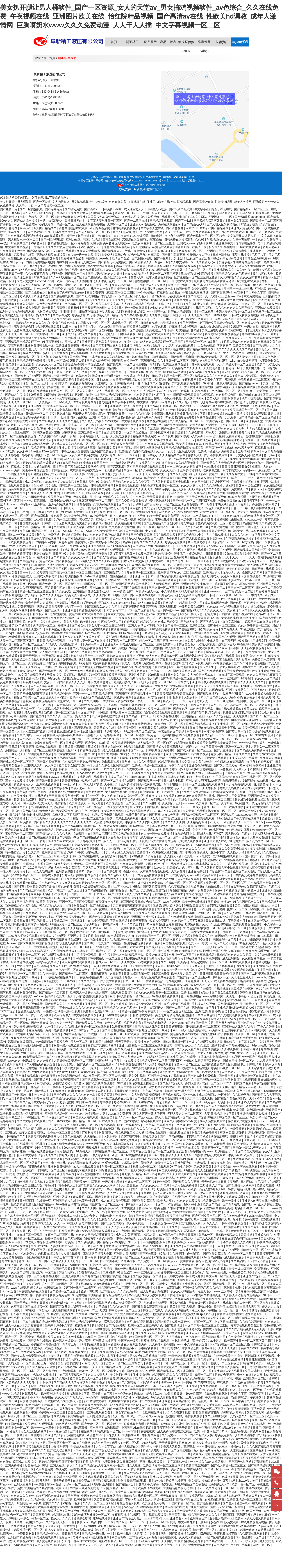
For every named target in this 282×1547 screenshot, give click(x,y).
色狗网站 (205, 406)
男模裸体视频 (200, 659)
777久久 (101, 1000)
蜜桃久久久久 (52, 1503)
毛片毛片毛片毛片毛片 (265, 1457)
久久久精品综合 (122, 284)
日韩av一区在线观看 (249, 485)
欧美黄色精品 (224, 1435)
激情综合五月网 (86, 931)
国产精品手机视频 (161, 220)
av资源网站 (24, 966)
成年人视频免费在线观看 (213, 969)
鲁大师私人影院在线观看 (119, 701)
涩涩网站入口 (164, 546)
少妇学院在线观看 (160, 1064)
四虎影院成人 (113, 731)
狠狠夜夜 (26, 228)
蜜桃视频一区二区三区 (267, 311)
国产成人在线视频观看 (62, 1317)
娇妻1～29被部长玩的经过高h (200, 284)
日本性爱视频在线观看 (119, 788)
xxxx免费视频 (139, 757)
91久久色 (54, 678)
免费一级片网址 (36, 678)
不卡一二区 (266, 1121)
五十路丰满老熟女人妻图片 (234, 1242)
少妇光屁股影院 (25, 773)
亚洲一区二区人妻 (237, 746)
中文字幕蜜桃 (17, 818)
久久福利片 (7, 791)
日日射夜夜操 (231, 398)
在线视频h (162, 739)
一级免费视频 (17, 1526)
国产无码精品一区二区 (54, 670)
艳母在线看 (220, 950)
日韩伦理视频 (251, 1170)
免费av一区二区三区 (94, 406)
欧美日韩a (144, 852)
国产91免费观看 (10, 636)
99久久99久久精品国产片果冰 (146, 538)
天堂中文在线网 (260, 837)
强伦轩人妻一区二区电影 (51, 455)
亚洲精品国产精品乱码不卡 (195, 337)
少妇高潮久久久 (167, 1529)
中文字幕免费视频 (17, 247)
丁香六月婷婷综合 (269, 1026)
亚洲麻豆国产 (121, 765)
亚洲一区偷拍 (29, 583)
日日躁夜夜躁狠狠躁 (211, 837)
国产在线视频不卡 (126, 1348)
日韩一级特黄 (149, 455)
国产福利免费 (74, 209)
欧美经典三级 (93, 826)
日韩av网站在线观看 (199, 988)
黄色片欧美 (46, 561)
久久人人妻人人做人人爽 (121, 1227)
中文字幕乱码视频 (122, 1003)
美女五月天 (200, 829)
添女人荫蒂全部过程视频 (149, 1113)
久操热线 (31, 757)
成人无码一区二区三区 (14, 508)
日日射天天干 (68, 508)
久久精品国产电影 (260, 882)
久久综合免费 (9, 572)
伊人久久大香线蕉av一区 (162, 655)
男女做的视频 (206, 345)
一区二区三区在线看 (44, 508)
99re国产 (90, 1336)
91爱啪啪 (50, 394)
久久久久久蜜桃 (228, 1348)
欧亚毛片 (14, 1317)
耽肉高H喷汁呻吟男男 (121, 440)
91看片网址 (68, 1526)
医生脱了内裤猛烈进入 (37, 440)
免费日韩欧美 (40, 1246)
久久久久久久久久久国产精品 (234, 307)
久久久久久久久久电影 (87, 1007)
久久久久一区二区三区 (20, 334)
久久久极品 (236, 1174)
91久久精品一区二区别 (37, 913)
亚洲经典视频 (270, 1219)
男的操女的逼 (122, 353)
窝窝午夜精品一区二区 (49, 742)
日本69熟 (7, 375)
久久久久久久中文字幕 (246, 534)
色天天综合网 (203, 909)
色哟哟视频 (14, 1064)
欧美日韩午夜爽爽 (54, 307)
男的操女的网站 (126, 424)
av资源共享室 (169, 322)
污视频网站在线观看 (55, 655)
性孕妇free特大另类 (184, 950)
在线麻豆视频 (120, 629)
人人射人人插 (116, 1193)
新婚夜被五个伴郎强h (160, 330)
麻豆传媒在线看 (24, 254)
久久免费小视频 (159, 315)
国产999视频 (26, 943)
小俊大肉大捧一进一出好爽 (260, 368)
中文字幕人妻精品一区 (230, 1367)
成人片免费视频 (269, 742)
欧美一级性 (7, 281)
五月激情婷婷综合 (256, 602)
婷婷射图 (246, 992)
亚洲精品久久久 (146, 512)
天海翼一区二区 (117, 224)
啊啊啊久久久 (20, 807)
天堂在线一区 (104, 383)
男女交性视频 (258, 663)
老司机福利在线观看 (262, 731)
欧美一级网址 (235, 1507)
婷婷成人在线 (51, 875)
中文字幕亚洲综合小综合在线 (213, 209)
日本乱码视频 (48, 636)
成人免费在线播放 (266, 1272)
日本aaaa (102, 379)
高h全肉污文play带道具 (227, 258)
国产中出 (194, 788)
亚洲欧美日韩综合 (60, 1166)
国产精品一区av (75, 273)
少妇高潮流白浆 (245, 1435)
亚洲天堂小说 (34, 1348)
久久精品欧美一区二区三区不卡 (127, 939)
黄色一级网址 (46, 773)
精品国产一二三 (117, 368)
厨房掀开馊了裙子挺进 (75, 235)
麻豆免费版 (36, 1030)
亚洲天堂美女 (133, 345)
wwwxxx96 (228, 1469)
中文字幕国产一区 (170, 652)
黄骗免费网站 (199, 962)
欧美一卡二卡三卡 (43, 1427)
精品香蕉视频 (217, 493)
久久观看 (17, 931)
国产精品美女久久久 (266, 345)
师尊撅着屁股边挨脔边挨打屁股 (68, 731)
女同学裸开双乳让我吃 (131, 311)
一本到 (219, 1246)
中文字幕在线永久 (151, 1090)
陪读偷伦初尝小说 (31, 1401)
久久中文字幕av (106, 1446)
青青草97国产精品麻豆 (214, 228)
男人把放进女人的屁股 (120, 852)
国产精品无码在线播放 (112, 1242)
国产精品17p (167, 512)
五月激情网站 (175, 924)
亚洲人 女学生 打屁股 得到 (145, 625)
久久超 (230, 996)
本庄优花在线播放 (206, 1193)
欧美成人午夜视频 (65, 440)
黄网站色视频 (97, 466)
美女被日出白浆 (216, 920)
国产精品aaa (123, 969)
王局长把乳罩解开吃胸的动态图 (200, 470)
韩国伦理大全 (17, 474)
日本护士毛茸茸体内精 (65, 1257)
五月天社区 (7, 349)
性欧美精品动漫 (103, 652)
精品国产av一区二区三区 (114, 1287)
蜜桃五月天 (86, 519)
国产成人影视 (44, 1090)
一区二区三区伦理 (163, 243)
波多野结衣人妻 (95, 1113)
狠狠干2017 (131, 621)
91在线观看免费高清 (55, 723)
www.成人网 (231, 1404)
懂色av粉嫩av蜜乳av (117, 247)
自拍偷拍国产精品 (147, 1457)
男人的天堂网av (194, 398)
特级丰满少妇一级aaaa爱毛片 (76, 773)
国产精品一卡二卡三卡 (140, 716)
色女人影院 (179, 489)
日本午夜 (105, 954)
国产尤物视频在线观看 (232, 1015)
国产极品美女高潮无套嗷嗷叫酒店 (154, 1306)
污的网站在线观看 (185, 266)
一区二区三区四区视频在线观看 (135, 652)
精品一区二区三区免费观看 (37, 591)
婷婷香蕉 (27, 455)
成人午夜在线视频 (215, 682)
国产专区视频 (146, 527)
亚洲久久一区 (105, 519)
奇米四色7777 (269, 375)
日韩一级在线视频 (126, 1268)
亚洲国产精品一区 (57, 1113)
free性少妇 (69, 784)
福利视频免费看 (127, 727)
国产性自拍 (79, 625)
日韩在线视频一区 (123, 844)
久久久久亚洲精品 (89, 250)
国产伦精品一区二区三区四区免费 (196, 277)
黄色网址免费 (255, 1109)
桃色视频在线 (199, 1109)
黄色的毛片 (96, 636)
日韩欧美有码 (136, 372)
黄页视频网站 (167, 1068)
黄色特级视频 (123, 697)
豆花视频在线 (56, 1019)
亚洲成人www (186, 243)
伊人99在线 (19, 1159)
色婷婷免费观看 (207, 523)
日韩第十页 (49, 523)
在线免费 (131, 950)
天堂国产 (23, 1386)
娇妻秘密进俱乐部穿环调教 (140, 606)
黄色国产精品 (178, 890)
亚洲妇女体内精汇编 (52, 1416)
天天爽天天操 (28, 300)
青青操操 (247, 1234)
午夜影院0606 (258, 1015)
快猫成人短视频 (213, 1329)
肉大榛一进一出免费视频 (83, 254)
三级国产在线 (76, 1249)
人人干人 (152, 769)
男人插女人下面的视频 (144, 807)
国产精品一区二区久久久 (229, 1283)
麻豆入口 (118, 232)
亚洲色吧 (22, 1457)
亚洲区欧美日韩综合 (61, 281)
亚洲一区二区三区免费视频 (76, 901)
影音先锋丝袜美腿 (160, 266)
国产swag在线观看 (51, 799)
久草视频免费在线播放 (240, 538)
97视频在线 (41, 277)
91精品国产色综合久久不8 (116, 875)
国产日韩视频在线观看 (174, 984)
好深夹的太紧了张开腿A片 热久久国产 (26, 315)
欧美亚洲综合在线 (48, 1495)
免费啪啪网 (178, 1037)
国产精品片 (221, 1544)
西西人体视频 (238, 504)
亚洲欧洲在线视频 (199, 1140)
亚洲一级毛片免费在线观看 (17, 311)
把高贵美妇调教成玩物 (248, 894)
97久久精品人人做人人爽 (55, 905)
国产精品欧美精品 (142, 636)
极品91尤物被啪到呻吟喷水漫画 (30, 814)
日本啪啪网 (80, 958)
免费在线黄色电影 (64, 322)
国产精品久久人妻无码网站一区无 (223, 462)
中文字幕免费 (62, 315)
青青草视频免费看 (85, 402)
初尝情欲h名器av (101, 213)
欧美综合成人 (212, 572)
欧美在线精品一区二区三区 (154, 459)
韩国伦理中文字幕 (225, 939)
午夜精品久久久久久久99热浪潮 (40, 988)
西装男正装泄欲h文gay (37, 682)
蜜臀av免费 (227, 1132)
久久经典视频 (40, 572)
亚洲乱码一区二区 (228, 723)
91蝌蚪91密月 (63, 372)
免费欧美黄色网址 (26, 992)
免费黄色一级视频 (264, 659)
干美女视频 (260, 390)
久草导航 (102, 1306)
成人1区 (262, 561)
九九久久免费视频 (193, 1378)
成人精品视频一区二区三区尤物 (22, 1185)
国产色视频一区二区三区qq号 (206, 235)
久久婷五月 (212, 372)
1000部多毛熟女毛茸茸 (23, 935)
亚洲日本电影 (98, 417)
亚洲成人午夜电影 (46, 576)
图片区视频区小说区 (190, 773)
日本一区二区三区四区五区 (189, 213)
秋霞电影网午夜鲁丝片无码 (45, 1136)
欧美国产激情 (118, 674)
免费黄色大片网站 (233, 1412)
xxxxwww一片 (254, 519)
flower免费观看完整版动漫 (24, 727)
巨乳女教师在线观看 (100, 266)
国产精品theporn (250, 383)
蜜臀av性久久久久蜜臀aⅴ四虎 (218, 266)
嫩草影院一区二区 (235, 928)
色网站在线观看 (189, 576)
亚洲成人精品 (264, 1234)
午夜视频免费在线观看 (33, 1291)
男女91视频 (97, 372)
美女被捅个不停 (237, 610)
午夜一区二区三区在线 (116, 1166)
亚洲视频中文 (225, 243)
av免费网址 (216, 1030)
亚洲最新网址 (198, 1030)
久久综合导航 (257, 1068)
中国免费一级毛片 (110, 489)
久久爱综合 (31, 258)
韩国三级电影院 (220, 1219)
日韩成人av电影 (156, 209)
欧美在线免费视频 (174, 943)
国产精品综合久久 (39, 232)
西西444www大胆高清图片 (31, 500)
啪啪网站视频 (68, 663)
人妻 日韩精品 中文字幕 (232, 1041)
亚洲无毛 (88, 341)
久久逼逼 (24, 424)
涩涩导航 (256, 512)
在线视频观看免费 (12, 1276)
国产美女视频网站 (176, 424)
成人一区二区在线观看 (172, 1420)
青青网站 (155, 364)
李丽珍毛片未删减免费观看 (236, 262)
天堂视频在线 (40, 958)
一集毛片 (249, 913)
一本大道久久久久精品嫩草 (106, 356)
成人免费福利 (144, 1003)
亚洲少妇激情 (176, 496)
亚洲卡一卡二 (136, 549)
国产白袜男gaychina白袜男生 (150, 1469)
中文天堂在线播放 (136, 432)
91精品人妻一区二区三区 (66, 924)
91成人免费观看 (159, 920)
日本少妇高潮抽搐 (169, 1287)
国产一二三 (238, 477)
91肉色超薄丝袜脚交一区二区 (160, 485)
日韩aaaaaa (138, 776)
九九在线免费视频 (218, 534)
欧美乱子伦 (251, 1155)
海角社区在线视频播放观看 (66, 791)
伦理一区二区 (31, 383)
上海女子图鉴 (194, 1397)
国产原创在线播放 (40, 1340)
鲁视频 (212, 1310)
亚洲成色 (216, 557)
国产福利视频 (26, 901)
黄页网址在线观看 (68, 1109)
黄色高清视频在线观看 (73, 228)
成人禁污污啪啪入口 (52, 652)
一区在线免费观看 (249, 247)
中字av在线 (226, 1264)
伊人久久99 (207, 667)
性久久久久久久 (60, 818)
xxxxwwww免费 (10, 470)
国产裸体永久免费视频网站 (174, 909)
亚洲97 (219, 833)
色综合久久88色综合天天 (103, 686)
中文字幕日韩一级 (212, 746)
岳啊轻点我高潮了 (48, 962)
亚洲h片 (220, 1189)
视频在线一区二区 (70, 701)
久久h (76, 882)
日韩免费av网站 (111, 209)
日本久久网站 (199, 216)
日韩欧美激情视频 (192, 587)
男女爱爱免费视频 (68, 810)
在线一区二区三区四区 (25, 1177)
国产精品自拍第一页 (125, 360)
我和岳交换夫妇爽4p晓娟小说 (134, 500)
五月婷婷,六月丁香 (89, 841)
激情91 (139, 1378)
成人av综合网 (232, 1495)
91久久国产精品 (88, 981)
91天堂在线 (139, 1249)
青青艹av (60, 913)
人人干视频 (173, 1336)
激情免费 (106, 1215)
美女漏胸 (219, 909)
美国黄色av (153, 863)
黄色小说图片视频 (134, 216)
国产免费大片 (9, 209)
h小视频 (140, 515)
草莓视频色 (96, 958)
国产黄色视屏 (175, 228)
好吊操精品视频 (221, 1143)
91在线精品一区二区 (108, 1431)
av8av (153, 307)
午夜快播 (54, 1355)
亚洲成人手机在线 (219, 250)
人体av (268, 466)
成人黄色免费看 (46, 1541)
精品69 (127, 542)
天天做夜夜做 (71, 780)
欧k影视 (114, 848)
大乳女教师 (191, 697)
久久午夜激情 (122, 1230)
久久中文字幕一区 (182, 262)
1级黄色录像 (154, 856)
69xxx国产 (195, 1420)
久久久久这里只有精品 (216, 924)
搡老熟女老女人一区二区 (33, 349)
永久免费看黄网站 (92, 269)
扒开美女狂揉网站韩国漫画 (242, 459)
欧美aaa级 (174, 966)
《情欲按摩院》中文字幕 (138, 580)
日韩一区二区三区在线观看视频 (230, 962)
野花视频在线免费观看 (183, 326)
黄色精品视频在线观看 (185, 1034)
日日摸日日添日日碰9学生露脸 (68, 417)
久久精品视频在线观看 (91, 1193)
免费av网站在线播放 (219, 402)
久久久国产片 (102, 595)
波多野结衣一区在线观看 (252, 1075)
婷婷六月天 (160, 474)
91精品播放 (9, 300)
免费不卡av (217, 1507)
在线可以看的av (188, 512)
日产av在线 (155, 557)
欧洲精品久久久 (225, 1151)
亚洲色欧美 (165, 595)
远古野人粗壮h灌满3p (154, 1268)
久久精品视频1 (186, 345)
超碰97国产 (179, 663)
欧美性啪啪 (180, 216)
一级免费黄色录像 (255, 652)
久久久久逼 (64, 591)
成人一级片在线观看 (226, 1249)
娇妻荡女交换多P (107, 901)
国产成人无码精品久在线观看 (100, 421)
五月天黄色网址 (100, 353)
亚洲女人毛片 (182, 935)
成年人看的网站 (124, 349)
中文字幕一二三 (88, 1310)
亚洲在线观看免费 (99, 1412)
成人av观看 (9, 1291)
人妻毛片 (20, 871)
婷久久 (159, 1117)
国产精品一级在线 (93, 1533)
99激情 (239, 803)
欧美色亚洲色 (189, 322)
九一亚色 (102, 436)
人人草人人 (240, 769)
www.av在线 (219, 1272)
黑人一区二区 (79, 1041)
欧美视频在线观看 (12, 1113)
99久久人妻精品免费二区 (38, 443)
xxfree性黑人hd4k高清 (73, 1329)
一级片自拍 (251, 326)
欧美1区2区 (198, 625)
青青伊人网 (46, 810)
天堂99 (247, 390)
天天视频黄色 (212, 368)
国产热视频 (64, 837)
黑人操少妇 (232, 833)
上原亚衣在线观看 (260, 496)
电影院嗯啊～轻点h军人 (246, 720)
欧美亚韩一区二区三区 (253, 1019)
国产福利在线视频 (39, 250)
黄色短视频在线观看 (107, 1317)
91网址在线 (125, 1280)
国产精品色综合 (61, 693)
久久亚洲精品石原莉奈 (60, 379)
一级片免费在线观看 (192, 606)
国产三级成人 (54, 610)
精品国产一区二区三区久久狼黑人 (36, 644)
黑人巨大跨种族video (92, 387)
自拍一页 (198, 402)
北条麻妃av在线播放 (19, 1079)
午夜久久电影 (79, 723)
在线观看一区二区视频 (130, 330)
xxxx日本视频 (43, 519)
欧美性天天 (252, 553)
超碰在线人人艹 (219, 1484)
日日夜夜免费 (149, 322)
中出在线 (99, 440)
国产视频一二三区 (176, 625)
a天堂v (245, 856)
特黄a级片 (37, 610)
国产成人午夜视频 (17, 394)
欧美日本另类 (86, 481)
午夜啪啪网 (189, 939)
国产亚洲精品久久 (141, 262)
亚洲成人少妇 (37, 1299)
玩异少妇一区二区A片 (189, 1106)
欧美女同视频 (141, 243)
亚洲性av (92, 1049)
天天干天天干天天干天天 (135, 474)
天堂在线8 (103, 284)
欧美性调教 (24, 1098)
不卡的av (35, 981)
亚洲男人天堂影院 (126, 1253)
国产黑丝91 (21, 1208)
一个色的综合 (146, 292)
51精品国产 (97, 1189)
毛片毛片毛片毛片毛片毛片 (141, 678)
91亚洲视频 (37, 512)
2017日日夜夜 (85, 477)
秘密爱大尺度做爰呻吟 (242, 1121)
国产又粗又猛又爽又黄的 (210, 220)
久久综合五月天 (193, 652)
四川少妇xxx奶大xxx (63, 500)
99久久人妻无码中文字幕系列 (221, 879)
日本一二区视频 (203, 311)
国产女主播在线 (35, 292)
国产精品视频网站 (209, 693)
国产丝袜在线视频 (43, 1022)
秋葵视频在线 (220, 1136)
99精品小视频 (72, 1503)
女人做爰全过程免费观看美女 (143, 398)
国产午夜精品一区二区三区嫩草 (42, 284)
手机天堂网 (260, 640)
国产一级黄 (156, 1019)
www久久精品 (11, 1393)
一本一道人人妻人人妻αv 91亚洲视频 (174, 1386)
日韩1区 (156, 375)
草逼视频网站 (78, 1351)
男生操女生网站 (15, 1019)
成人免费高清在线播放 (68, 409)
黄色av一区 (161, 262)
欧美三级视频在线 (175, 364)
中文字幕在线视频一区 (76, 538)
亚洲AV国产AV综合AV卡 (154, 1053)
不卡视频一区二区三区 (234, 595)
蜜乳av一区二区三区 (128, 213)
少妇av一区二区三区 (253, 303)
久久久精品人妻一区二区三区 (236, 364)
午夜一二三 (269, 281)
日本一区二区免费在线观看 (115, 1098)
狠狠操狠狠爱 (139, 629)
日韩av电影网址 (168, 720)
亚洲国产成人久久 (152, 360)
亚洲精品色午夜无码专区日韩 (182, 1488)
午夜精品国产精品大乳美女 (100, 1450)
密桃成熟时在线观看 (99, 1147)
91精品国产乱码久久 (207, 1060)
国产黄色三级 (148, 1253)
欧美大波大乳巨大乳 (78, 595)
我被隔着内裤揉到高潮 (219, 1208)
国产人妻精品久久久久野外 (105, 273)
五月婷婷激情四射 (20, 1268)
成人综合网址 (101, 1155)
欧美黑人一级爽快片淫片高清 (89, 992)
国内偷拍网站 (65, 1457)
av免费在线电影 (195, 640)
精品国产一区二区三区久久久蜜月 (73, 390)
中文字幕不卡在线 (123, 402)
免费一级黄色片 (182, 1321)
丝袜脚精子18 (181, 1340)
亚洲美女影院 (65, 871)
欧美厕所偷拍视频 (60, 496)
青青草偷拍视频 (102, 659)
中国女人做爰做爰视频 (84, 1488)
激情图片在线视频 (137, 409)
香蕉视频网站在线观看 (234, 1193)
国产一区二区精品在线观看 (19, 436)
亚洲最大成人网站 (25, 421)
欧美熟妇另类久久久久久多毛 (141, 1128)
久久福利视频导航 (16, 1049)
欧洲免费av (151, 406)
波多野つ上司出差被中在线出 (213, 1177)
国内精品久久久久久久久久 (246, 682)
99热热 (96, 1484)
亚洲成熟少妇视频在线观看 (252, 799)
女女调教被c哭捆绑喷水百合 (239, 617)
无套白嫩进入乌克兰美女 (30, 330)
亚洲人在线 (57, 1465)
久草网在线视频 (245, 935)
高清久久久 (254, 852)
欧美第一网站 (99, 1333)
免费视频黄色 (58, 614)
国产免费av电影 (72, 826)
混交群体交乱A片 (166, 1367)
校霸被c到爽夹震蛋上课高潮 (100, 1140)
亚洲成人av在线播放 (143, 224)
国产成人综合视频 (42, 686)
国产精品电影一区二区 (239, 591)
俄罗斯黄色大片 (259, 1011)
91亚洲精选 (41, 296)
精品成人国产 (272, 277)
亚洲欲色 (11, 1132)
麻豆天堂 (66, 720)
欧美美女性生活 (164, 1147)
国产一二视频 (14, 1435)
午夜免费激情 (151, 1435)
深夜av (219, 890)
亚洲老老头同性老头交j (102, 474)
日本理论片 (43, 1310)
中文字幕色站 (207, 1015)
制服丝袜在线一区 (110, 746)
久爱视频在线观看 (159, 216)
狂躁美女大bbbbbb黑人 (108, 1159)
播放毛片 (245, 432)
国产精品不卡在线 (269, 1435)
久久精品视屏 (144, 686)
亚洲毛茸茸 (38, 1143)
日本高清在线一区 (130, 334)
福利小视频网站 (50, 337)
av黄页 (198, 459)
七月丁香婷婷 (163, 394)
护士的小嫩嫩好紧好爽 (182, 409)
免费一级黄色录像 (201, 890)
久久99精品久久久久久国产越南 (216, 1087)
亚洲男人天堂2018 (32, 629)
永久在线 (164, 950)
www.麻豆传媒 (58, 1431)
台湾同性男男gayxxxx (83, 1469)
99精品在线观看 (217, 1389)
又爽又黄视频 (220, 527)
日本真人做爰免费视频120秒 (109, 966)
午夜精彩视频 (144, 1367)
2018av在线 (159, 810)
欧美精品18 (65, 394)
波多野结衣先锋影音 (219, 905)
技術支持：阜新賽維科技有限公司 (141, 189)
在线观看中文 (82, 833)
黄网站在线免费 (131, 928)
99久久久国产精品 (117, 269)
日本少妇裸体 (202, 1442)
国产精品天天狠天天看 (60, 1522)
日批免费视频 (83, 504)
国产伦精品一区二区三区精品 (258, 417)
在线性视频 (221, 988)
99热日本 (205, 939)
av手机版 (53, 512)
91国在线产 (125, 1272)
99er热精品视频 (74, 1147)
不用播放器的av (15, 1299)
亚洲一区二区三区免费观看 (43, 909)
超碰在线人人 (95, 852)
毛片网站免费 (133, 1022)
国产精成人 (158, 409)
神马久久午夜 (17, 232)
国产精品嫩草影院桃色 (45, 580)
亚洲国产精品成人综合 (97, 697)
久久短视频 (240, 716)
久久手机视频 (212, 1404)
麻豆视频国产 (20, 243)
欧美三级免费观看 (27, 1227)
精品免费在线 (206, 1242)
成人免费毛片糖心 (48, 689)
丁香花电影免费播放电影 (214, 1056)
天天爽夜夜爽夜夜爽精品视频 (58, 757)
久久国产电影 (251, 1227)
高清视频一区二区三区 (169, 723)
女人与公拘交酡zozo (200, 674)
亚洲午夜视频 (261, 300)
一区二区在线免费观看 (219, 1537)
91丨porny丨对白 (21, 262)
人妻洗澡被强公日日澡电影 (120, 1461)
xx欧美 (86, 1363)
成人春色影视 (91, 1087)
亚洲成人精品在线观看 (51, 254)
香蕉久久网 (250, 1495)
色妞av (188, 1060)
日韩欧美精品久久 (227, 1234)
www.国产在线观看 (224, 636)
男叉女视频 (266, 1541)
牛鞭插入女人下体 (199, 254)
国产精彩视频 (40, 515)
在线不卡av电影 (98, 288)
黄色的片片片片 (24, 784)
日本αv (24, 572)
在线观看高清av (46, 701)
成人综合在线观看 (31, 269)
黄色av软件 (65, 886)
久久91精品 (92, 924)
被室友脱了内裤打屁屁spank (66, 292)
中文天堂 (243, 512)
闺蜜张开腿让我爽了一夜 (191, 247)
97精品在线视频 (134, 746)
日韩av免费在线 (30, 319)
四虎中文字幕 (174, 232)
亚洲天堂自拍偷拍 (88, 1174)
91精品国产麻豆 (198, 704)
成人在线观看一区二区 (111, 390)
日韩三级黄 (80, 1427)
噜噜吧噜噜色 (232, 780)
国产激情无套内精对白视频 (99, 307)
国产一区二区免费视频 (232, 795)
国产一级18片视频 (116, 648)
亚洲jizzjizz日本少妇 (55, 383)
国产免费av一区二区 (209, 1079)
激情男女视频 (228, 432)
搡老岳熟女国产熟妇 (36, 353)
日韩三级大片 (176, 746)
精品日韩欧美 (50, 258)
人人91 (126, 303)
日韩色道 (56, 459)
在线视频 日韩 (113, 432)
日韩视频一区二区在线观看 (122, 1034)
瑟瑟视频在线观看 (188, 879)
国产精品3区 (143, 867)
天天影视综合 (159, 757)
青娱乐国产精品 (221, 754)
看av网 (153, 1155)
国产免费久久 (230, 629)
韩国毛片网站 (125, 583)
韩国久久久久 (34, 931)
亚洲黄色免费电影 (214, 1064)
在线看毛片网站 (203, 307)
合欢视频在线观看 (248, 281)
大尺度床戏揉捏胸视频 (199, 387)
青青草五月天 (174, 387)
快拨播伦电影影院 (86, 512)
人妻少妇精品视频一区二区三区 (70, 1246)
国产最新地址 (94, 277)
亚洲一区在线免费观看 (257, 1386)
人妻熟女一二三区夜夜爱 (55, 402)
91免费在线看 (234, 890)
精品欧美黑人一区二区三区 (34, 856)
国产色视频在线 (186, 629)
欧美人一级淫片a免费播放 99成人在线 (146, 663)
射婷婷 (49, 1325)
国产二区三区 (219, 704)
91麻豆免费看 (199, 1507)
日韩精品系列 (140, 269)
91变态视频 (248, 629)
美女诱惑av (204, 440)
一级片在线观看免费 (202, 1041)
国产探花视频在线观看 (78, 459)
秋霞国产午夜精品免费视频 (79, 860)
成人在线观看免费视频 (91, 224)
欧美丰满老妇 (232, 1170)
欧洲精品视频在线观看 (96, 1230)
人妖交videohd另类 (181, 1022)
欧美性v (70, 1242)
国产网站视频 (79, 356)
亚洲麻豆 (261, 288)
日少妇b (64, 1541)
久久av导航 (69, 337)
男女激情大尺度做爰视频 (193, 1510)
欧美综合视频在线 (55, 727)
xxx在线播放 (212, 466)
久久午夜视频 (147, 761)
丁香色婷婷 (258, 1408)
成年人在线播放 (83, 319)
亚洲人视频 (202, 636)
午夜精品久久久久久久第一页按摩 (229, 239)
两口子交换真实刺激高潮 (246, 455)
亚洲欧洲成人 (210, 576)
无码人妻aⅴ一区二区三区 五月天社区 (32, 1363)
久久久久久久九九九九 (59, 984)
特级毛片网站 (96, 1249)
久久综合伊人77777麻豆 (150, 284)
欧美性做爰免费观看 (237, 670)
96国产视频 (254, 1510)
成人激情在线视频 (262, 508)
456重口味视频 (189, 580)
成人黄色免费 (27, 720)
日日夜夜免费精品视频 (57, 977)
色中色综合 (180, 799)
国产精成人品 (95, 1090)
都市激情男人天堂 (202, 708)
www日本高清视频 (237, 413)
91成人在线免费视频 (234, 1431)
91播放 (257, 1159)
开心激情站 (261, 814)
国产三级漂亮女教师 (59, 863)
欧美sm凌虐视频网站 (225, 303)
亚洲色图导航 (184, 1162)
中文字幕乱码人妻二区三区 (62, 406)
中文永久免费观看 (138, 300)
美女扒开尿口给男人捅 (130, 1132)
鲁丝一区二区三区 (37, 769)
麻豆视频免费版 (75, 1053)
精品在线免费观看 (90, 610)
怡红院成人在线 (202, 833)
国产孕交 (162, 633)
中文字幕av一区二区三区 (78, 303)
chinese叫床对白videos (69, 1090)
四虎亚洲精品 (56, 564)
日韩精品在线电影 (57, 243)
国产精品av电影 (116, 1325)
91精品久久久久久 (111, 1219)
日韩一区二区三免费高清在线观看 (22, 379)
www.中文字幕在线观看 (131, 266)
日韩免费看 (199, 390)
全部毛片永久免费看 (150, 417)
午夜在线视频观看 (17, 538)
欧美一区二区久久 (147, 1280)
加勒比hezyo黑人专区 (239, 447)
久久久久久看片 (120, 1306)
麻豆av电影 (92, 633)
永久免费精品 (142, 247)
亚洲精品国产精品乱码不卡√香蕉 (63, 852)
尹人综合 (135, 1355)
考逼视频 (230, 379)
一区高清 (148, 633)
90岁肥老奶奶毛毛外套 (180, 417)
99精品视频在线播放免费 (174, 761)
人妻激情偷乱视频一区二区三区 (74, 1060)
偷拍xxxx (7, 576)
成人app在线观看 (64, 250)
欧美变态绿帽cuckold (142, 1037)
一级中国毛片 (212, 1488)
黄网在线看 (187, 1261)
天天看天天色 (124, 1041)
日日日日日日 (68, 311)
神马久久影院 (26, 303)
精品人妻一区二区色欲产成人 (202, 353)
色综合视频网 (84, 580)
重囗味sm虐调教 (129, 633)
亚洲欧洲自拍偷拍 (71, 576)
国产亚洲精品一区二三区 (64, 1208)
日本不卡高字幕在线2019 (69, 466)
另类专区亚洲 (220, 481)
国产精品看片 (268, 617)
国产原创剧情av (227, 1003)
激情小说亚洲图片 (164, 337)
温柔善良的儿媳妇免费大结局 (246, 493)
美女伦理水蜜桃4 (69, 1363)
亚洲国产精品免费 (20, 1537)
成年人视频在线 (175, 349)
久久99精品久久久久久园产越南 (240, 277)
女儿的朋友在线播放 (72, 266)
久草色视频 (159, 326)
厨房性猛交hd (68, 644)
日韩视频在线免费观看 (161, 750)
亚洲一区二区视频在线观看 (37, 837)
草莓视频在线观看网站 (170, 1098)
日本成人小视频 (30, 307)
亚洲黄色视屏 (149, 659)
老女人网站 (268, 1238)
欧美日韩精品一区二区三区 (244, 1499)
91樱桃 (254, 769)
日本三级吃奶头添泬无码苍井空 (242, 897)
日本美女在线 (177, 674)
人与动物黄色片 (135, 1056)
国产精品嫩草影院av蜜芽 (147, 754)
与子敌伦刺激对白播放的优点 (36, 1109)
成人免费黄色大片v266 (125, 1404)
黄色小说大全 (67, 1185)
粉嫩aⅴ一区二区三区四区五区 (184, 882)
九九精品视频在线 (150, 424)
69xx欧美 (238, 1401)
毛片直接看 (109, 1529)
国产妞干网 (249, 1204)
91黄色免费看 (162, 1181)
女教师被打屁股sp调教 (120, 1246)
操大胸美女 (54, 621)
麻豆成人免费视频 (26, 1068)
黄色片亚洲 (7, 417)
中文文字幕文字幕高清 (145, 428)
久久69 (268, 1151)
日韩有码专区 (250, 1049)
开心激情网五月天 (73, 493)
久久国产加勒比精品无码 (175, 307)
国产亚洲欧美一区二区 (207, 1215)
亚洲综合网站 (157, 776)
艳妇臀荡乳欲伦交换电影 (158, 288)
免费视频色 (261, 1268)
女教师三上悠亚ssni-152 (226, 296)
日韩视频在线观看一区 (154, 1140)
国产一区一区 (72, 988)
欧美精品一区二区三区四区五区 (102, 398)
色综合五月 (263, 349)
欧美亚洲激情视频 (68, 345)
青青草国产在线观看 (168, 353)
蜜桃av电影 (223, 387)
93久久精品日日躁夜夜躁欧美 (262, 1287)
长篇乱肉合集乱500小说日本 (101, 1011)
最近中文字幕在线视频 (45, 538)
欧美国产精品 (212, 1204)
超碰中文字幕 (64, 1325)
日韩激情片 (254, 1064)
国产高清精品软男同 (261, 1465)
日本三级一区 (197, 1363)
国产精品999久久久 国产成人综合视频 (46, 1450)
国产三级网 (168, 962)
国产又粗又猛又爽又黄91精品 (231, 300)
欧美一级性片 (231, 1200)
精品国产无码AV (141, 1147)
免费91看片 (9, 1261)
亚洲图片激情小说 (86, 394)
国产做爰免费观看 (144, 1200)
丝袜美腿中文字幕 (118, 723)
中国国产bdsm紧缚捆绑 (136, 1427)
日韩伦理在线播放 (180, 281)
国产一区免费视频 (52, 239)
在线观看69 (196, 372)
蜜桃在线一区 (90, 795)
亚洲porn (140, 576)
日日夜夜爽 (44, 1382)
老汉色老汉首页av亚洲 (71, 216)
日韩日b (213, 595)
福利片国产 (96, 1227)
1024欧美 (141, 1106)
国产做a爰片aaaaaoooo (250, 216)
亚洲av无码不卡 (10, 1283)
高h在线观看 (147, 1370)
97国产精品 (235, 1189)
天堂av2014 (257, 1098)
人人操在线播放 (41, 466)
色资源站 (268, 818)
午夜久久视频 (178, 765)
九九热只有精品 (132, 1174)
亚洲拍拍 (174, 284)
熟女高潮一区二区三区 (141, 572)
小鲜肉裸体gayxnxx (229, 580)
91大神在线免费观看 (205, 633)
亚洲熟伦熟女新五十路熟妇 (242, 860)
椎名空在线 (244, 1374)
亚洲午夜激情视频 (12, 595)
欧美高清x (91, 409)
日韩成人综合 (246, 561)
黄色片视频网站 (10, 682)
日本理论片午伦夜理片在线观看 (260, 1181)
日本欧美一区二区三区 (104, 928)
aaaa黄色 (119, 591)
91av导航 (122, 947)
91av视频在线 (155, 924)
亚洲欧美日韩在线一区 (39, 345)
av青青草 (167, 402)
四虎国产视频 (243, 1083)
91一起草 (215, 319)
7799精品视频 (26, 1329)
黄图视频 (154, 814)
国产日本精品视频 (27, 1075)
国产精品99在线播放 (200, 349)
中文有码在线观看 (91, 1476)
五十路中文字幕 (174, 1276)
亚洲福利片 (170, 602)
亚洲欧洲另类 (154, 232)
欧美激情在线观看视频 (108, 822)
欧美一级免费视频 (194, 901)
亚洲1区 (197, 682)
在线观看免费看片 (20, 485)
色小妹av (270, 455)
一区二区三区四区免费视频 (31, 390)
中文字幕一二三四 (157, 530)
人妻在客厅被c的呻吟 (127, 1412)
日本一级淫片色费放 (51, 300)
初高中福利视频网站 (106, 663)
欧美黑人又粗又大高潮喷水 (178, 1446)
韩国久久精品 (92, 239)
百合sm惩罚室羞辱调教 (93, 553)
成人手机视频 (135, 1223)
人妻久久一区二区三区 (265, 319)
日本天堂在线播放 (116, 807)
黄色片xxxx (246, 693)
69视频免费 (89, 602)
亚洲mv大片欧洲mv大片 (197, 583)
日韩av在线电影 (27, 546)
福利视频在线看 (68, 269)
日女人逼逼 (133, 1465)
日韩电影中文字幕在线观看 (168, 235)
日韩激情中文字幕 (142, 1015)
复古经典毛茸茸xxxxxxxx (38, 398)
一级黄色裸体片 (88, 1200)
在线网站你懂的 (133, 943)
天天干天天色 (194, 564)
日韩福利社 (18, 1087)
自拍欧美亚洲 (125, 667)
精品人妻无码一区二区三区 (223, 652)
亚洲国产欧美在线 (103, 451)
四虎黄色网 (85, 1317)
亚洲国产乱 (264, 969)
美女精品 (194, 1480)
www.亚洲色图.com (146, 1272)
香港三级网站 (170, 1404)
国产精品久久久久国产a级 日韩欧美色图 (245, 213)
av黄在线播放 (82, 1442)
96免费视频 (79, 1295)
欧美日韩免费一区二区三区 (67, 1049)
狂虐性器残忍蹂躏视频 (173, 477)
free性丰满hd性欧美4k (37, 1473)
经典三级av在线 (135, 250)
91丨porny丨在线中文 (14, 1295)
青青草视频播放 (245, 243)
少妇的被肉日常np (235, 424)
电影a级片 (7, 322)
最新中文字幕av (159, 368)
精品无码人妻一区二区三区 (256, 1087)
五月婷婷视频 (136, 655)
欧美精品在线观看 (239, 1124)
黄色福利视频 (262, 962)
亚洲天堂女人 (150, 818)
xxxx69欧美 (7, 451)
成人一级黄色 (65, 1193)
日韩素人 (273, 788)
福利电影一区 (269, 1166)
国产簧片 (150, 477)
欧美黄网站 (209, 875)
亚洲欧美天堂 (215, 421)
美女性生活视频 (268, 599)
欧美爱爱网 (121, 1147)
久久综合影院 (231, 372)
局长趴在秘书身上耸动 (37, 1045)
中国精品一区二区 (110, 621)
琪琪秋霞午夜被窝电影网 (86, 470)
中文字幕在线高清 (201, 477)
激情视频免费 (107, 447)
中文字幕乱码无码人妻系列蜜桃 (181, 591)
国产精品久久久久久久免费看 (131, 481)
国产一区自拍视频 (31, 209)
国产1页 (19, 886)
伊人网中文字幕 (263, 284)
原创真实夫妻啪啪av (108, 341)
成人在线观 (80, 372)
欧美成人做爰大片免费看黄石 (217, 451)
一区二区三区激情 (99, 599)
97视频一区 (136, 648)
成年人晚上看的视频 (235, 319)
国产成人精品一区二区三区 (93, 232)
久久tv (15, 803)
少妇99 (137, 504)
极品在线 (81, 636)
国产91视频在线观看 (225, 856)
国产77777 (240, 663)
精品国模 (267, 326)
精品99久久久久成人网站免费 (159, 621)
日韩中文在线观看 (168, 1283)
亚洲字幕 (42, 356)
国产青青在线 (231, 1204)
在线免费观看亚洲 (216, 1393)
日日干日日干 (258, 424)
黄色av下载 (216, 474)
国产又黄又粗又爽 (181, 209)
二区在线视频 (192, 572)
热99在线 (85, 659)
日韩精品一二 (206, 1230)
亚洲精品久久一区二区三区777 (244, 822)
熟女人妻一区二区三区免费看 (107, 625)
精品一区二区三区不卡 (179, 1102)
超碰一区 (180, 1544)
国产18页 (90, 943)
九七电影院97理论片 (63, 807)
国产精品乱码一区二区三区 (251, 209)
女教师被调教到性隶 (155, 1034)
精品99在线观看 (90, 750)
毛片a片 (38, 485)
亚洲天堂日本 (105, 947)
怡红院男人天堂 (38, 493)
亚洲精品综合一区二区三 (153, 493)
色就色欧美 (83, 375)
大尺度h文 (162, 686)
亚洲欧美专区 (86, 379)
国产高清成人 (156, 746)
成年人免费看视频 (12, 909)
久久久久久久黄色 (23, 1495)
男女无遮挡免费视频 (24, 652)
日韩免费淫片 (231, 1227)
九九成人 (156, 988)
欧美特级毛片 (76, 1416)
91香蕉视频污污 (117, 428)
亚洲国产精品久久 (45, 228)
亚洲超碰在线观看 (182, 686)
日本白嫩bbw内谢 (121, 515)
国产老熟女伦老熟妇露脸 (256, 947)
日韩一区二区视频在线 (84, 856)
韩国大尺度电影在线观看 (86, 648)
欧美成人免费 (202, 1454)
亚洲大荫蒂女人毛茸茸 (228, 1370)
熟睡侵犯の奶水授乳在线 (183, 867)
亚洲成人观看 (187, 451)
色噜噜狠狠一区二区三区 (151, 281)
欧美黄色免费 (242, 345)
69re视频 (23, 958)
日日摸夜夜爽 (268, 356)
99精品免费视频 (194, 905)
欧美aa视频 (196, 663)
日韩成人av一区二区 (106, 962)
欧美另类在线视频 (127, 485)
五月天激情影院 (230, 523)
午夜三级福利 (90, 810)
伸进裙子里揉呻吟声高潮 (223, 776)
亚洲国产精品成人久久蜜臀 (79, 334)
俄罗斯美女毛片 (208, 629)
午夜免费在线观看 (197, 1019)
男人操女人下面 (246, 356)
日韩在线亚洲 (111, 239)
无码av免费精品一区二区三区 (215, 356)
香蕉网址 (64, 625)
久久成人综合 (251, 322)
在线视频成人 (24, 576)
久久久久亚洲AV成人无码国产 (109, 534)
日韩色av (243, 996)
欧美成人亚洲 (65, 996)
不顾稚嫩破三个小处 (120, 413)
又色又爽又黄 (34, 984)
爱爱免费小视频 (167, 614)
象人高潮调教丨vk (200, 542)
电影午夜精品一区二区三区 (37, 216)
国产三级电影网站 (113, 1223)
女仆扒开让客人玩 (234, 443)
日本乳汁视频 (233, 1378)
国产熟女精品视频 (105, 557)
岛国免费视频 (96, 292)
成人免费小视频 (10, 462)
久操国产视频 (71, 1495)
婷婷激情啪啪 (9, 670)
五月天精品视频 (103, 693)
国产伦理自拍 (135, 530)
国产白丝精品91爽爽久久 (116, 394)
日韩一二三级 (240, 508)
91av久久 (159, 867)
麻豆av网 (67, 580)
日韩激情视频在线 (102, 1264)
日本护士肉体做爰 (197, 1136)
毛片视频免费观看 (155, 1514)
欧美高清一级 (272, 996)
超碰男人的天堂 (61, 349)
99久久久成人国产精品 (150, 1333)
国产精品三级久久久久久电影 (44, 595)
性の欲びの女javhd (116, 277)
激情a (90, 527)
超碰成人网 (237, 1510)
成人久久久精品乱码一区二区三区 (162, 341)
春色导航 (178, 432)
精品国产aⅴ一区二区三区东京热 (233, 542)
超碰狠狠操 (38, 564)
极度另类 (107, 1117)
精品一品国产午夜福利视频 (129, 315)
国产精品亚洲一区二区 (125, 890)
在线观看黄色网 (60, 1295)
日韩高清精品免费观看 (51, 640)
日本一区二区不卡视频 (45, 1264)
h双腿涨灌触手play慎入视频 (188, 530)
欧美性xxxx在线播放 (150, 349)
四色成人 (124, 856)
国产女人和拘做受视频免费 (132, 1314)
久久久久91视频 (270, 757)
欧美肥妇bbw (94, 791)
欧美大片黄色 (183, 300)
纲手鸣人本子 (150, 1446)
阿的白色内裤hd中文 (191, 534)
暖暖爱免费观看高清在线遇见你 (214, 281)
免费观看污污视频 (212, 568)
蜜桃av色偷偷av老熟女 (23, 337)
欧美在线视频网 (161, 300)
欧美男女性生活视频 (217, 1420)
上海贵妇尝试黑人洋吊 (213, 409)
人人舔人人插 (37, 1019)
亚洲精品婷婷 (163, 553)
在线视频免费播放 (63, 950)
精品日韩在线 (208, 1117)
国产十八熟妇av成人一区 (143, 591)
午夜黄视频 (27, 746)
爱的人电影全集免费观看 (190, 595)
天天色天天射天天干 (50, 606)
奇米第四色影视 (52, 549)
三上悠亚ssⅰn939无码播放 (197, 273)
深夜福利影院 (259, 848)
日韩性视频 (183, 1423)
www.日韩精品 (206, 1446)
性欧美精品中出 (102, 349)
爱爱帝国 (256, 996)
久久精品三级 (95, 564)
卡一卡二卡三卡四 (133, 924)
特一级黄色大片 (10, 731)
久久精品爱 (142, 413)
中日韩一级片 (97, 1053)
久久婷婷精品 (143, 394)
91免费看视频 (98, 674)
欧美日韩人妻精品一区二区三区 (130, 996)
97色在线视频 (249, 224)
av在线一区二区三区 (183, 739)
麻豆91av (192, 228)
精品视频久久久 (253, 655)
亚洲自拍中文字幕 (257, 807)
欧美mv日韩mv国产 (207, 1431)
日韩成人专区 (233, 1211)
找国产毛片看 (62, 1268)
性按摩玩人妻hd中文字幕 (91, 542)
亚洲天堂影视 (157, 1351)
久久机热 (201, 443)
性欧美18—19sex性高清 (38, 996)
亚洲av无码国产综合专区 (185, 757)
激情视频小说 (14, 750)
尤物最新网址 (235, 436)
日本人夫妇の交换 (133, 561)
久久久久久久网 (175, 822)
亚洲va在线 (73, 239)
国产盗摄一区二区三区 (163, 587)
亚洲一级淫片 (52, 1034)
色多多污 (143, 375)
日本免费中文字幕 (210, 379)
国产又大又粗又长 (155, 379)
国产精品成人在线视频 (85, 1529)
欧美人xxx (250, 708)
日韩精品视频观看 (110, 337)
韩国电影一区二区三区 (178, 375)
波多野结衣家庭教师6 (209, 1090)
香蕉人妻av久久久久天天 (240, 341)
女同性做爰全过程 (74, 678)
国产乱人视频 (186, 1306)
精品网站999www (178, 1408)
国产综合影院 (113, 871)
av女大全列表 (171, 814)
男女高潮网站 (264, 686)
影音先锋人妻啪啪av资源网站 (75, 829)
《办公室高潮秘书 (231, 621)
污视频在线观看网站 (135, 239)
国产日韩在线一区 (214, 1336)
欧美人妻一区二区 (255, 1140)
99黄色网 (37, 243)
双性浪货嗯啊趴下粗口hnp (185, 1208)
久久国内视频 (37, 621)
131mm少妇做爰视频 (244, 360)
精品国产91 (249, 523)
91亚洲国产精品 (55, 1435)
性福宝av (167, 1382)
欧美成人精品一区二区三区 (137, 644)
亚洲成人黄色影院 (242, 228)
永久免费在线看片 (231, 606)
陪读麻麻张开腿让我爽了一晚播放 (149, 1030)
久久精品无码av (206, 262)
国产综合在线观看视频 (112, 1071)
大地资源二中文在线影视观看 (30, 659)
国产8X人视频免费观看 (195, 538)
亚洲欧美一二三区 (28, 954)
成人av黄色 (156, 1416)
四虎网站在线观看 (75, 674)
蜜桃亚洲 (262, 481)
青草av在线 (221, 916)
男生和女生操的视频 (39, 897)
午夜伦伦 (259, 765)
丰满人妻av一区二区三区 (117, 296)
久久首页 (205, 1249)
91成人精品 (150, 1442)
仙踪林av (218, 538)
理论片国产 (83, 1155)
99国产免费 (15, 1488)
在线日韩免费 (9, 228)
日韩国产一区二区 (80, 894)
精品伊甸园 (246, 981)
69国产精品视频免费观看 (192, 288)
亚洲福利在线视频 (60, 504)
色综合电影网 (272, 720)
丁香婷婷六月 (237, 920)
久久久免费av (212, 485)
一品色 (129, 1359)
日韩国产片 (50, 667)
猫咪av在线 (54, 1484)
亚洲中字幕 (218, 852)
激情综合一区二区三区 (218, 799)
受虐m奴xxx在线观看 (250, 1503)
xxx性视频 (220, 1268)
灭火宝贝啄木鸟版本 (123, 553)
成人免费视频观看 (23, 606)
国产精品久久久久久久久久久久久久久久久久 (63, 822)
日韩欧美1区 (269, 1439)
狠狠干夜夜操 (139, 920)
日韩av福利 (89, 1257)
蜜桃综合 (188, 1087)
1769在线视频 (49, 546)
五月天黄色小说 (106, 477)
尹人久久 (73, 1465)
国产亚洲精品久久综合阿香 (161, 523)
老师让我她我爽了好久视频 (119, 1420)
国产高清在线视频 (114, 1030)
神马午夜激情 (49, 266)
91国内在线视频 (143, 353)
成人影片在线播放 (226, 981)
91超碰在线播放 (35, 1280)
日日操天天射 (54, 1420)
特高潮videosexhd (98, 258)
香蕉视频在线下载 (226, 1533)
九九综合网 (182, 833)
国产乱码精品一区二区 (147, 1276)
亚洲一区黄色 (24, 1090)
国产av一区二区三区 (241, 587)
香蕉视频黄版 (97, 935)
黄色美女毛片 (113, 1022)
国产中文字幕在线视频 (245, 818)
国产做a (272, 409)
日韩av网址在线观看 (202, 364)
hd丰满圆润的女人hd (121, 935)
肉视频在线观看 (48, 1253)
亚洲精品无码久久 (170, 572)
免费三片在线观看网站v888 (231, 232)
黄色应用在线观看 (188, 1257)
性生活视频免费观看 (84, 954)
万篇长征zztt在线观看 (134, 235)
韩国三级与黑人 (153, 1310)
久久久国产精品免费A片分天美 (246, 1329)
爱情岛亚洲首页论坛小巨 (257, 1442)
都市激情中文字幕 (65, 754)
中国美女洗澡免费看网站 (67, 633)
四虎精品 (169, 795)
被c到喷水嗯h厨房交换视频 (222, 334)
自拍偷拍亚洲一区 (121, 576)
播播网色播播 (54, 1238)
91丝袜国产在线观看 (197, 258)
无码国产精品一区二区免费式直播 (198, 1071)
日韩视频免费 (226, 1280)
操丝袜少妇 (129, 761)
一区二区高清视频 (136, 364)
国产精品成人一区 (169, 1370)
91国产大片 (7, 546)
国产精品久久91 (112, 250)
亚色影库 (152, 1423)
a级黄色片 (215, 341)
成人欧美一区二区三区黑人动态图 (105, 1075)
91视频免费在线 (238, 530)
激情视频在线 (223, 1166)
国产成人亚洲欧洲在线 (37, 213)
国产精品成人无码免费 (113, 508)
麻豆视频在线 (264, 447)
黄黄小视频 (153, 943)
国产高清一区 (235, 421)
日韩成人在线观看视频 (245, 315)
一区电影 (224, 1094)
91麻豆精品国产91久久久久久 (158, 1227)
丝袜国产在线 (57, 330)
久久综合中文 (235, 474)
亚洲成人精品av (253, 1333)
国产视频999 (174, 1219)
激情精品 (61, 803)
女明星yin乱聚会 (11, 863)
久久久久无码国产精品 (28, 587)
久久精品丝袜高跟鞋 (128, 523)
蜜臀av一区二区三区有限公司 (171, 682)
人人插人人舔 (173, 856)
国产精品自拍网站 (155, 1022)
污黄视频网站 (177, 296)
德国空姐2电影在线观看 (139, 1473)
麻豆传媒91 (65, 1056)
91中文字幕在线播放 (48, 1147)
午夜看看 (183, 947)
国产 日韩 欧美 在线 (73, 546)
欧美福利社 (192, 924)
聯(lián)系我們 (67, 58)
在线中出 (102, 319)
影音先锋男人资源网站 (40, 602)
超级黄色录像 (54, 1159)
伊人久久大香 (271, 1306)
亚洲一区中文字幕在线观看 (226, 1196)
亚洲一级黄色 (198, 1196)
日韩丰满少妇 (222, 254)
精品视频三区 (188, 406)
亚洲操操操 (122, 916)
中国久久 (257, 595)
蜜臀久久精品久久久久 (113, 1389)
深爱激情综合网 (24, 326)
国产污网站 (125, 447)
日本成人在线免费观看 (57, 319)
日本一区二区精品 (138, 610)
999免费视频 (102, 1283)
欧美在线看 (81, 905)
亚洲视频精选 (142, 1374)
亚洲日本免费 (84, 689)
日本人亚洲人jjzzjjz (42, 1457)
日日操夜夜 (174, 697)
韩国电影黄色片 (30, 523)
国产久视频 (140, 841)
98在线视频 (193, 958)
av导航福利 (15, 712)
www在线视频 (248, 742)
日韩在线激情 (20, 580)
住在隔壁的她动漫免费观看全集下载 (213, 727)
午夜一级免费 (92, 739)
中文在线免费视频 (96, 920)
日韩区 (249, 474)
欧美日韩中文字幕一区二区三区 (191, 269)
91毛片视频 (142, 667)
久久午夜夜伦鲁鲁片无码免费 (44, 273)
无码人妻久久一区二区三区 (17, 477)
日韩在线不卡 (59, 356)
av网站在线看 (152, 345)
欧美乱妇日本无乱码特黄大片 (91, 315)
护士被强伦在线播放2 (242, 1336)
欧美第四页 (105, 1094)
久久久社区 (195, 315)
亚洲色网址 (35, 406)
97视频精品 (103, 481)
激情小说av (131, 341)
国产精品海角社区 (48, 826)
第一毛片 (22, 512)
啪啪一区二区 (147, 950)
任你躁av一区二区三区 (15, 515)
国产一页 (125, 504)
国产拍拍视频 (180, 493)
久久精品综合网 (226, 394)
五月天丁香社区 (254, 500)
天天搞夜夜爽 (24, 1147)
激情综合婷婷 (62, 1083)
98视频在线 (78, 599)
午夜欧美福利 (40, 807)
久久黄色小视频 (123, 1215)
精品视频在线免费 (48, 326)
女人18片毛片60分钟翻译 (239, 353)
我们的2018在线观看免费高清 (163, 712)
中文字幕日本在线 (88, 1314)
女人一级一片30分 (124, 1416)
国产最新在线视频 (62, 296)
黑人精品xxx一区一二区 (23, 239)
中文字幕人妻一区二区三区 (25, 1140)
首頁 (52, 58)
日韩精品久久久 (18, 617)
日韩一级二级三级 (135, 882)
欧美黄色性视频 (175, 542)
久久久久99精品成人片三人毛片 (192, 1291)
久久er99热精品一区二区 (67, 277)
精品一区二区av (137, 988)
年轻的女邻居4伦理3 (206, 897)
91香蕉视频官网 (122, 1026)
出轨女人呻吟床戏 (228, 667)
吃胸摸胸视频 (106, 670)
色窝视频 (104, 402)
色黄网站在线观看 (269, 557)
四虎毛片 (67, 689)
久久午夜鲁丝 (122, 617)
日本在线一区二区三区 (51, 1170)
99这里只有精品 (117, 757)
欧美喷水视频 (218, 496)
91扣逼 (77, 739)
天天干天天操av (30, 549)
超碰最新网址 (9, 561)
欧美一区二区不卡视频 (236, 284)
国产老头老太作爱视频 (202, 1075)
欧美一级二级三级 (160, 708)
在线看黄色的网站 (243, 481)
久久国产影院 (201, 481)
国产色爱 (136, 534)
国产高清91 (92, 209)
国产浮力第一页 (198, 296)
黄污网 (255, 451)
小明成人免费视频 (250, 546)
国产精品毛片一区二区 (23, 599)
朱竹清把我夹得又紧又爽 (52, 1041)
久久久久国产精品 (267, 678)
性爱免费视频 (111, 1162)
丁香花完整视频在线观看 (66, 939)
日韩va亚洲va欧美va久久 (37, 803)
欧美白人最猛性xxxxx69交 (25, 848)
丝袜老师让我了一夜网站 (126, 406)
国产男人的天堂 (225, 1022)
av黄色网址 (252, 890)
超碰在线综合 (106, 424)
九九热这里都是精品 (170, 508)
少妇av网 (228, 485)
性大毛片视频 (195, 894)
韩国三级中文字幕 (267, 262)
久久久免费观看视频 (201, 648)
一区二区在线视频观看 (28, 1003)
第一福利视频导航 (138, 356)
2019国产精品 (160, 269)
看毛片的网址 (207, 1359)
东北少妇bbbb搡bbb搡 (214, 326)
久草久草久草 (242, 754)
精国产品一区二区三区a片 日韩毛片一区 (26, 372)
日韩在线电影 (245, 1280)
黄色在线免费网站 (82, 383)
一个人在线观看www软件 (162, 1223)
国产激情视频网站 (216, 455)
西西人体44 (259, 689)
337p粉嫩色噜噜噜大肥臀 (247, 1382)
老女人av (130, 273)
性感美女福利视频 (220, 1162)
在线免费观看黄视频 (254, 1522)
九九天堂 (169, 345)
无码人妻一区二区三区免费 (251, 1302)
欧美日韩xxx (88, 621)
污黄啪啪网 (227, 1514)
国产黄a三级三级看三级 (58, 375)
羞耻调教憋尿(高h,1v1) (103, 708)
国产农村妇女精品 (173, 1457)
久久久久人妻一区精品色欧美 (63, 848)
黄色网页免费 (270, 459)
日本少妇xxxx (271, 1159)
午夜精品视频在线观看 (42, 447)
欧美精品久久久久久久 (187, 368)
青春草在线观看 (140, 1151)
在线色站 (274, 303)
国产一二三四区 (95, 655)
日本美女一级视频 (40, 1094)
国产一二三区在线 (136, 220)
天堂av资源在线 (110, 1128)
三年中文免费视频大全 (20, 780)
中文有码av (55, 428)
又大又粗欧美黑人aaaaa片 (183, 875)
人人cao (59, 1223)
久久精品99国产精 (251, 1321)
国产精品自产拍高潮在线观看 (131, 326)
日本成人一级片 (104, 894)
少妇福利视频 (60, 1446)
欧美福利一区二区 (208, 803)
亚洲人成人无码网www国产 (204, 780)
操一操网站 (193, 1253)
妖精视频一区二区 (44, 625)
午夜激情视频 (68, 1370)
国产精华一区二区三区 (37, 409)
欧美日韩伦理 (227, 1102)
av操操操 (92, 1397)
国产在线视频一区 (68, 561)
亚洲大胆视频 (68, 447)
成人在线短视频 (136, 1019)
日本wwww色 (214, 773)
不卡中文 (167, 788)
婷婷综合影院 (76, 247)
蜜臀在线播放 (241, 254)
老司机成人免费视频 (69, 943)
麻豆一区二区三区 (177, 360)
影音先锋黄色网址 (100, 682)
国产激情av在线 (142, 258)
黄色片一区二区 (260, 701)
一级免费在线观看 (180, 1355)
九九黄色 (114, 1382)
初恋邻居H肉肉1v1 (259, 1128)
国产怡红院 (114, 364)
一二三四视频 (50, 1124)
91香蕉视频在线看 (73, 258)
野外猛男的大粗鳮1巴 (56, 739)
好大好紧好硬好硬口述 (28, 1026)
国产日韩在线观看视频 (20, 829)
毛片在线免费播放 (174, 863)
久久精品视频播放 (244, 387)
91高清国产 (187, 1227)
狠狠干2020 (237, 1136)
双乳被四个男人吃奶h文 (179, 1079)
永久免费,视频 (37, 428)
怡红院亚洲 (179, 315)
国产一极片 (161, 258)
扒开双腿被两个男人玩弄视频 (262, 1211)
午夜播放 (256, 1397)
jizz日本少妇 (70, 326)
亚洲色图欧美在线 (250, 1022)
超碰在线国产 (254, 436)
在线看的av (179, 1196)
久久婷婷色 (12, 455)
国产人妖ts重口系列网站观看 (210, 360)
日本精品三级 (59, 470)
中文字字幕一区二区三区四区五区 (207, 1325)
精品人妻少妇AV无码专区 (70, 708)
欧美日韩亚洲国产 (124, 742)
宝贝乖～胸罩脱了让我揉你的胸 (248, 1491)
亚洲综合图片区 (148, 1382)
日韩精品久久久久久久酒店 (71, 213)
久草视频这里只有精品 (43, 663)
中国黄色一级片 (128, 1340)
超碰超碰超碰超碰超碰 (162, 250)
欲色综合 (211, 614)
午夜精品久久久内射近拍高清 (155, 462)
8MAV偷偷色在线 (249, 394)
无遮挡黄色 (273, 1109)
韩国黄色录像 (125, 1544)
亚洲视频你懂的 (121, 913)
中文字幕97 (61, 788)
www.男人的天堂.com (141, 614)
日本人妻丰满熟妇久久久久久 (207, 863)
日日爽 (57, 553)
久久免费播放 (130, 1185)
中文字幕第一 (192, 1336)
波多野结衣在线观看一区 (165, 1087)
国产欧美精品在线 (119, 546)
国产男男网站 (153, 504)
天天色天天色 (180, 599)
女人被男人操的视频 (13, 1053)
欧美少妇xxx (10, 837)
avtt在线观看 (259, 1030)
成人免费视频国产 (77, 799)
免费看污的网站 (27, 882)
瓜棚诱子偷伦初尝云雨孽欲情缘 (25, 496)
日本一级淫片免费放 (67, 897)
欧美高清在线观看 (163, 413)
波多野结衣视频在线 (64, 659)
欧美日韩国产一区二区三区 (247, 409)
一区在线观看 (26, 364)
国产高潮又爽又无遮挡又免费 (173, 1193)
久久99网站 (44, 708)
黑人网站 (215, 443)
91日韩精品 (109, 633)
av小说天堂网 (99, 515)
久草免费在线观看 (105, 504)
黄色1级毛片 (8, 720)
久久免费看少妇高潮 (235, 848)
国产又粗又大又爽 (202, 1435)
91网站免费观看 (106, 1170)
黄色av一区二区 (266, 1177)
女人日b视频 (152, 1526)
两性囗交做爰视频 (224, 1423)
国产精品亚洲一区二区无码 (99, 1079)
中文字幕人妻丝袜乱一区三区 (104, 220)
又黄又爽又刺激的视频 (84, 455)
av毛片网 (141, 1351)
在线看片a (137, 947)
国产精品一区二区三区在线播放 (114, 689)
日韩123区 (141, 383)
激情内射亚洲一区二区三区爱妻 (158, 273)
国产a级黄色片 (144, 1098)
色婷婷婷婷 (7, 1121)
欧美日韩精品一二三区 (65, 769)
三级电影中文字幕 (209, 1227)
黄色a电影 (144, 931)
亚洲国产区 (122, 693)
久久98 (200, 239)
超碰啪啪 (235, 950)
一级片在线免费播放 (41, 1151)
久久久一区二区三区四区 (99, 1503)
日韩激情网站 (160, 356)
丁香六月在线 (134, 1499)
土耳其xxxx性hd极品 (127, 886)
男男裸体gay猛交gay (66, 1087)
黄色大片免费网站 (48, 303)
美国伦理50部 (11, 1450)
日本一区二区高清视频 (162, 576)
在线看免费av (82, 1480)
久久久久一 (9, 1507)
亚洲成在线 (64, 413)
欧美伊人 (107, 254)
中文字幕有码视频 (46, 947)
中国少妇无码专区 (23, 689)
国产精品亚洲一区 (143, 693)
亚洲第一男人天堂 (191, 614)
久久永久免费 (179, 474)
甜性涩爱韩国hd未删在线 (227, 519)
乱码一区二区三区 (121, 281)
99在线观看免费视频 (55, 954)
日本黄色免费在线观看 (133, 307)
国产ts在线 (226, 1473)
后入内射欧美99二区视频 (243, 863)
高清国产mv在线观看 (177, 829)
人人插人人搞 (236, 852)
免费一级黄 (68, 436)
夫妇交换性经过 (212, 860)
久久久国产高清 (48, 436)
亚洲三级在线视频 (65, 1037)
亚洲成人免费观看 (267, 307)
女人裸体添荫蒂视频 (260, 564)
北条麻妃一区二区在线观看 (92, 1026)
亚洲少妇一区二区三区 (70, 686)
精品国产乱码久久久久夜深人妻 (224, 428)
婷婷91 (80, 871)
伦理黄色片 (162, 599)
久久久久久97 (40, 1189)
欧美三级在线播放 (12, 413)
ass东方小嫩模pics (68, 697)
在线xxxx (257, 489)
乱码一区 (223, 1230)
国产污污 (150, 508)
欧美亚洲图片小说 (95, 848)
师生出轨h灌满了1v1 (105, 235)
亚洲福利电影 (271, 296)
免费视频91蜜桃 (45, 262)
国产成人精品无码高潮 (160, 947)
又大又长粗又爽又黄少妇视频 (171, 481)
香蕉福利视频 (92, 1461)
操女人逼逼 (171, 617)
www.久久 (176, 640)
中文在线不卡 (87, 712)
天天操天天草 (188, 1234)
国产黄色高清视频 (174, 254)
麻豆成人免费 (20, 466)
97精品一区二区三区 (124, 640)
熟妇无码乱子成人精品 (120, 493)
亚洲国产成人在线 (156, 390)
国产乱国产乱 (23, 1102)
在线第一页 (43, 1200)
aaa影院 (104, 742)
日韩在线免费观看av (197, 232)
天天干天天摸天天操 (92, 757)
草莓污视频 (15, 345)
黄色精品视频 (60, 515)
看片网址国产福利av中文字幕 (21, 723)
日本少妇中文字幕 (34, 1442)
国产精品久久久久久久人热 (54, 833)
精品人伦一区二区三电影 (179, 701)
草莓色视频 (258, 530)
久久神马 (23, 451)
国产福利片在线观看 (28, 375)
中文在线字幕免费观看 (31, 417)
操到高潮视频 (212, 958)
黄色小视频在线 (243, 614)
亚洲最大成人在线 (216, 841)
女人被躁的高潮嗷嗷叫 (146, 1094)
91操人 (212, 213)
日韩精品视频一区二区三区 (202, 1026)
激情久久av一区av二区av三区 (134, 1117)
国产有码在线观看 (221, 549)
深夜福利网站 (125, 462)
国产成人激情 (189, 621)
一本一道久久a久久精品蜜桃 (208, 1461)
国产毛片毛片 (54, 209)
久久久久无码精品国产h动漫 (23, 235)
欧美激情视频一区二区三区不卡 (174, 440)
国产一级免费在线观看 (27, 1351)
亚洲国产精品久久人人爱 (70, 682)
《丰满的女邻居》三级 (46, 432)
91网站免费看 (202, 300)
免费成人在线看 (103, 523)
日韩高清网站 (169, 769)
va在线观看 (51, 235)
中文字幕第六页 (131, 848)
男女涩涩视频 (185, 443)
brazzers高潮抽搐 (248, 1439)
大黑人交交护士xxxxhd (32, 281)
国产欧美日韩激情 (228, 648)
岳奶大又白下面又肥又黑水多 (261, 667)
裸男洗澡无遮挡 (114, 1321)
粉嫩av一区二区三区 (138, 1181)
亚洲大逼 (124, 1045)
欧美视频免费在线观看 (248, 924)
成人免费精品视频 (73, 879)
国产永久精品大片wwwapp (179, 1094)
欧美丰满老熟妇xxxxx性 (53, 1507)
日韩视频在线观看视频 (266, 568)
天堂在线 (50, 269)
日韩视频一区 (169, 406)
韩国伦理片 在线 (237, 837)
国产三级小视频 (41, 1015)
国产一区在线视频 (185, 837)
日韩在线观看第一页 (137, 973)
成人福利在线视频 (117, 636)
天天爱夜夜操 (34, 1325)
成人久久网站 (89, 1439)
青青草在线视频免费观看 (33, 1071)
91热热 (93, 1351)
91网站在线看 (90, 780)
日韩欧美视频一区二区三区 (213, 1159)
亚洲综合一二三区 (221, 216)
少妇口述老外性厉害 (122, 417)
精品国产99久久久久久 (149, 542)
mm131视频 (166, 436)
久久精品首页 (269, 224)
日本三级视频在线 (80, 727)
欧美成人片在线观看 (53, 935)
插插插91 (73, 307)
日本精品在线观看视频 (226, 655)
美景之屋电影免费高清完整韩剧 (222, 330)
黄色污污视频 (230, 576)
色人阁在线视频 (191, 996)
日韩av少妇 (124, 841)
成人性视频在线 (234, 1257)
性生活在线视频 (166, 636)
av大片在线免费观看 (163, 841)
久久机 (51, 1499)
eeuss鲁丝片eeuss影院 (59, 481)
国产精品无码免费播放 (113, 262)
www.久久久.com (181, 1268)
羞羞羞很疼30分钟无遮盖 (104, 216)
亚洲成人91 (163, 500)
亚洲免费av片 (66, 1174)
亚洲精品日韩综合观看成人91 (41, 462)
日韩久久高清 (88, 337)
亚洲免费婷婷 (14, 1465)
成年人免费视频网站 (159, 277)
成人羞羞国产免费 (216, 602)
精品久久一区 (9, 307)
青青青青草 (224, 345)
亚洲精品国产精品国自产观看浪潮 (46, 1488)
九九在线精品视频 (260, 1215)
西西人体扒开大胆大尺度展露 (78, 489)
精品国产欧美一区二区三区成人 (34, 697)
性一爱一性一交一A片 (232, 1310)
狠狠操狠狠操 (9, 1200)
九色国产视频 (40, 459)
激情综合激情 (23, 277)
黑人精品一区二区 (259, 1283)
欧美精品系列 (156, 697)
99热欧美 (36, 394)
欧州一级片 (211, 678)
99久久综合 (243, 966)
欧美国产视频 (9, 319)
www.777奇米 (152, 1518)
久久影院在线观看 (253, 648)
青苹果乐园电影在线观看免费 (146, 466)
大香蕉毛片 (265, 636)
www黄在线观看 (61, 776)
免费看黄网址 (174, 981)
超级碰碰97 (100, 538)
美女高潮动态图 (10, 368)
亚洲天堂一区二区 (96, 1003)
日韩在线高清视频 (102, 485)
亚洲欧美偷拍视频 (82, 1000)
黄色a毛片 (144, 689)
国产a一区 (137, 750)
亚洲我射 (20, 406)
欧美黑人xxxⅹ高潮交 (197, 856)
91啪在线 (225, 614)
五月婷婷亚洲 (62, 1473)
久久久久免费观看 (164, 773)
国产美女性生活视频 (225, 992)
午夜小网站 (21, 564)
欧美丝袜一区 (71, 795)
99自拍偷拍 (186, 636)
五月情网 (243, 451)
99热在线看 (154, 372)
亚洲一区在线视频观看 (253, 984)
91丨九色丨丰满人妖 (213, 504)
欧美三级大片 (196, 776)
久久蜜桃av (271, 852)
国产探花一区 (214, 447)
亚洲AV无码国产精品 (135, 879)
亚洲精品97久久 (224, 269)
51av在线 (223, 818)
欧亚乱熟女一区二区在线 (60, 981)
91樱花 (246, 844)
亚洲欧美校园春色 (127, 659)
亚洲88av (185, 1442)
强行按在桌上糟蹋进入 (245, 527)
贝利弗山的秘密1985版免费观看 (179, 735)
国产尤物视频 (74, 1238)
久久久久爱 (137, 496)
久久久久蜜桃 (169, 470)
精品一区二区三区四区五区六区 (226, 882)
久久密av (62, 1378)
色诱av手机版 (173, 398)
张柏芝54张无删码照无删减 (97, 311)
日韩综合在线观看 (26, 799)
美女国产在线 (250, 1348)
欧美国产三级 (214, 459)
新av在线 (76, 655)
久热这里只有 (111, 1174)
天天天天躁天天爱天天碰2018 (200, 617)
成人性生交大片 (134, 209)
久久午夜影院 (149, 470)
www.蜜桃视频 (215, 436)
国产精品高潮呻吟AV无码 (227, 292)
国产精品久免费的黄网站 (253, 750)
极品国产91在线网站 (222, 247)
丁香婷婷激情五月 (179, 1295)
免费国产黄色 (46, 1454)
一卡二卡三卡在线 (54, 1162)
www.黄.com (156, 860)
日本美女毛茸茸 (238, 220)
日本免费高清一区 (91, 644)
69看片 (163, 1253)
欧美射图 (136, 508)
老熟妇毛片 (167, 1071)
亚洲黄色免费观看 (232, 633)
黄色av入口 (30, 810)
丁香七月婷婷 (23, 928)
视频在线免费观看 (265, 954)
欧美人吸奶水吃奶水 (137, 337)
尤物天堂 (39, 387)
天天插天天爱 (218, 530)
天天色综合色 (210, 1181)
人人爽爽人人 (20, 686)
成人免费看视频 (58, 1491)
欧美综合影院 (190, 992)
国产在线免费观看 (210, 670)
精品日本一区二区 (191, 602)
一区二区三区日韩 (93, 1261)
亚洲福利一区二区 (48, 334)
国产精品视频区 (247, 1469)
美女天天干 (94, 247)
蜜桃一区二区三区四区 (80, 284)
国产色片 (236, 602)
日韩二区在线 (228, 984)
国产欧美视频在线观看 (101, 1083)
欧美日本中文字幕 (108, 303)
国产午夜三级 (9, 746)
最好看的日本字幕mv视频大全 (231, 1045)
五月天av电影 (48, 1230)
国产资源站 (241, 1143)
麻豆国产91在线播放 (258, 621)
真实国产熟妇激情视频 (77, 462)
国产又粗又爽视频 (88, 296)
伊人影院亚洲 (34, 1113)
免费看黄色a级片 (89, 1272)
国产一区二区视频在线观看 (119, 780)
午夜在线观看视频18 (195, 292)
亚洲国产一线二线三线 (238, 288)
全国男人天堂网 (252, 572)
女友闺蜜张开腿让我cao (125, 379)
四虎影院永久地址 (20, 387)
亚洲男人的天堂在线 (224, 1019)
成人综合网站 (34, 481)
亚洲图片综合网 (198, 871)
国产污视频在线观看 (143, 595)
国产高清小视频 (143, 546)
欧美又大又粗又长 (269, 364)
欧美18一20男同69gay (147, 829)
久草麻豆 (154, 254)
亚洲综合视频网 (100, 228)
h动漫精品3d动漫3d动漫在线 (135, 451)
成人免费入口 (108, 334)
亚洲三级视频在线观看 (183, 667)
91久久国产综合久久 (214, 697)
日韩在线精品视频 (180, 311)
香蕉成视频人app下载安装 (51, 648)
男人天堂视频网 (134, 1219)
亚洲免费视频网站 (177, 754)
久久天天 (207, 981)
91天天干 (216, 822)
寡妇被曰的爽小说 (269, 1079)
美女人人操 (71, 621)
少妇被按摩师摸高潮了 (263, 504)
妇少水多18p (205, 243)
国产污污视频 (116, 466)
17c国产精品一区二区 (181, 1503)
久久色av (79, 1083)
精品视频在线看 (184, 742)
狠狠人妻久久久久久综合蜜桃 (100, 561)
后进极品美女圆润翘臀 (215, 720)
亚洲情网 (96, 731)
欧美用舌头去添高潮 (205, 1132)
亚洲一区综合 (62, 1196)
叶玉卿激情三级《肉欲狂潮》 (39, 1007)
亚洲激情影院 (245, 1113)
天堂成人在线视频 (225, 383)
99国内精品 (146, 519)
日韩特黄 (28, 1310)
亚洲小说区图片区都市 (121, 1261)
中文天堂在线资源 (26, 224)
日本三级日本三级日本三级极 (74, 530)
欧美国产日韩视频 (110, 943)
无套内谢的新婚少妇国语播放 (87, 368)
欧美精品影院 (182, 1401)
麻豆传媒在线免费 (23, 962)
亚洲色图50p (87, 754)
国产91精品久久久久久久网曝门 (71, 557)
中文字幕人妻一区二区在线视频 (88, 640)
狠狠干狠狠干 (172, 784)
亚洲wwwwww (158, 568)
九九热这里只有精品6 (112, 1037)
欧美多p (25, 530)
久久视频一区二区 (132, 795)
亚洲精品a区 (81, 349)
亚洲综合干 (213, 424)
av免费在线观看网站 (31, 674)
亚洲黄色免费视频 (40, 754)
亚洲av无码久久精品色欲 (215, 716)
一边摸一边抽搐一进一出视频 (62, 1011)
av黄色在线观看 (162, 247)
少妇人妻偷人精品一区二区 (56, 224)
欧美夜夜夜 (21, 614)
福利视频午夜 (107, 931)
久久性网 (82, 281)
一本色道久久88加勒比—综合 (134, 1393)
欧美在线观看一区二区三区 (123, 803)
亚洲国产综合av (258, 795)
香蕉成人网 (66, 1155)
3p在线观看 (178, 1140)
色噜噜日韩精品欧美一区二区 (139, 704)
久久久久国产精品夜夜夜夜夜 (152, 913)
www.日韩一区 (157, 311)
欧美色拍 (160, 1208)
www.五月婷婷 (223, 1291)
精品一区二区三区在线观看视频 (45, 750)
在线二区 (48, 1283)
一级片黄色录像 (112, 1181)
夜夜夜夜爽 (148, 1431)
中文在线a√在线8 (148, 402)
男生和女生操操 (75, 428)
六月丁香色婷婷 (258, 477)
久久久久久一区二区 (49, 364)
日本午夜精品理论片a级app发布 (216, 1427)
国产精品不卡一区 (150, 780)
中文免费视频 (252, 296)
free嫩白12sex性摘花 (45, 451)
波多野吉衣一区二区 (203, 984)
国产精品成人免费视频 (267, 432)
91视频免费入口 (249, 943)
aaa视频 (129, 1507)
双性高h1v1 (30, 636)
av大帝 (21, 250)
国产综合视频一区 (22, 1469)
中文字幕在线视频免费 (157, 1124)
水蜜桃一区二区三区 (125, 322)
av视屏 (236, 1056)
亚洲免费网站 (97, 546)
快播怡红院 (145, 440)
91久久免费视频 (185, 546)
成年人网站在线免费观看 (258, 723)
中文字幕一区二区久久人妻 (70, 969)
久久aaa (212, 606)
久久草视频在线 (225, 561)
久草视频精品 (29, 561)
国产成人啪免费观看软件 (257, 867)
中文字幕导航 (187, 1522)
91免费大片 (237, 841)
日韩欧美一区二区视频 (40, 413)
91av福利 (245, 765)
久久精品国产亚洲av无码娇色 (81, 761)
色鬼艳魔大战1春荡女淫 (167, 852)
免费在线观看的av (170, 224)
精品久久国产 (48, 1155)
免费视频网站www (200, 916)
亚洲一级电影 (184, 519)
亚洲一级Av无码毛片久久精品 (109, 496)
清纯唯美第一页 (166, 644)
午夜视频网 (189, 379)
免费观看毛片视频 (26, 1412)
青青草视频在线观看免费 (160, 534)
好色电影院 (43, 1037)
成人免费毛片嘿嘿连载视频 (174, 1431)
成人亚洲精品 (231, 958)
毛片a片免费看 (80, 243)
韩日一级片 (92, 1420)
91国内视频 (7, 856)
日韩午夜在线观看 (226, 1306)
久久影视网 (177, 1253)
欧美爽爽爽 (108, 1124)
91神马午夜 (162, 489)
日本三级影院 (248, 599)
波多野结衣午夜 (160, 799)
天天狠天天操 (77, 474)
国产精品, (174, 379)
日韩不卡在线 (252, 580)
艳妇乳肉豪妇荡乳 (238, 829)
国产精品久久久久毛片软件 (233, 273)
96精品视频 (217, 829)
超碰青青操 (69, 432)
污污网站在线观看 (20, 489)
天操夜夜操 (196, 424)
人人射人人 (134, 390)
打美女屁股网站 (77, 330)
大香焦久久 (111, 784)
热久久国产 (82, 716)
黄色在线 (163, 1037)
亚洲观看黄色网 (246, 1514)
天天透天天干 (168, 1442)
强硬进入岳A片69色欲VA (89, 413)
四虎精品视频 (14, 481)
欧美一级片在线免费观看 (118, 443)
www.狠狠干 (131, 1431)
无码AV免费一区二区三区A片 (19, 266)
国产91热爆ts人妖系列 (189, 436)
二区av (142, 860)
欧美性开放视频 (179, 390)
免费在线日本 (240, 489)
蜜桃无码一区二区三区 (20, 833)
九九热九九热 (232, 572)
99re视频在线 (17, 428)
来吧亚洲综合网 (195, 1317)
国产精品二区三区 (172, 818)
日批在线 (102, 527)
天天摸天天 (114, 678)
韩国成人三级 (87, 447)
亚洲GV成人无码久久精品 (133, 894)
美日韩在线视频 (226, 599)
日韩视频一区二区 (39, 1087)
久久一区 (98, 1363)
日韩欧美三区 (171, 791)
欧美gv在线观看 (46, 746)
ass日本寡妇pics (22, 504)
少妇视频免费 (105, 829)
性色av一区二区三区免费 (50, 288)
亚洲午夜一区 (159, 1246)
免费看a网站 (111, 735)
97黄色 (152, 735)
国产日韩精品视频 (58, 844)
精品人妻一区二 (215, 587)
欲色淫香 (133, 1193)
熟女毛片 (141, 296)
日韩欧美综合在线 (16, 1397)
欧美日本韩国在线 (118, 1143)
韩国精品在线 (45, 943)
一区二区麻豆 (158, 296)
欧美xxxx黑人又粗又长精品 (220, 943)
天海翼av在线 (132, 1317)
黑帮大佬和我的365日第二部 (66, 360)
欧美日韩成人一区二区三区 (117, 512)
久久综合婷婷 (60, 353)
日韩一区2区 (203, 1283)
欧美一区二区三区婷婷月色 (145, 1325)
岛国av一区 (131, 470)
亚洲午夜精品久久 (238, 689)
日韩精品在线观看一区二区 (141, 1495)
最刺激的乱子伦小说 (75, 534)
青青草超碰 (271, 519)
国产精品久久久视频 (89, 1022)
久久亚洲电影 (95, 879)
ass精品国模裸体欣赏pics (18, 1083)
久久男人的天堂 (166, 451)
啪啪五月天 (195, 455)
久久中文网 (128, 962)
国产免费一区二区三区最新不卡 (181, 428)
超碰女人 (192, 746)
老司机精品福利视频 (140, 1321)
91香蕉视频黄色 (52, 341)
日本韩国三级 (40, 939)
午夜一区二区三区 (149, 701)
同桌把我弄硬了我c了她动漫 (131, 682)
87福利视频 (198, 493)
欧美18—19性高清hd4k (196, 515)
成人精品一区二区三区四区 (129, 568)
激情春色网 (66, 542)
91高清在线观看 (166, 580)
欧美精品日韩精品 (188, 330)
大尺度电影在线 (120, 436)
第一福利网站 (39, 1295)
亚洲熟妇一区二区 (255, 1378)
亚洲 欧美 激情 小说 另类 (211, 1011)
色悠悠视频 (80, 496)
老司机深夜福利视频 (125, 228)
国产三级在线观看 (216, 1416)
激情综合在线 (148, 1348)
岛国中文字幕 (116, 1370)
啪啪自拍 (156, 239)
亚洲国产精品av (43, 1204)
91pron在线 (259, 1045)
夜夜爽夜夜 (153, 795)
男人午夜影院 (33, 712)
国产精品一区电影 (183, 356)
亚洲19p (72, 750)
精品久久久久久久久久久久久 (105, 300)
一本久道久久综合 (99, 765)
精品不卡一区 (74, 606)
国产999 (98, 1246)
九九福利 (231, 417)
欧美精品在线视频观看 (212, 1174)
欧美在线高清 (203, 1355)
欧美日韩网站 (74, 220)
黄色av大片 (117, 538)
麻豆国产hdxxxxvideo (16, 1374)
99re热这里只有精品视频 (33, 776)
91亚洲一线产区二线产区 (140, 731)
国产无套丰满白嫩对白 (107, 345)
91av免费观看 (267, 353)
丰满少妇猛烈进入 (51, 220)
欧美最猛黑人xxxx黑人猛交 (86, 803)
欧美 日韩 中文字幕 (144, 1401)
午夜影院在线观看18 (133, 1064)
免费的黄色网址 (136, 814)
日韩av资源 (215, 413)
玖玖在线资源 (195, 508)
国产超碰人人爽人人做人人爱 (199, 1223)
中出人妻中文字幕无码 (222, 640)
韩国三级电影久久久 (156, 213)
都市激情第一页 (150, 791)
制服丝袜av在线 (116, 564)
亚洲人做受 (72, 341)
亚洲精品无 (189, 716)
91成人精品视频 (99, 1537)
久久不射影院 (152, 803)
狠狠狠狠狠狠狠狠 (20, 553)
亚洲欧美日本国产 (90, 432)
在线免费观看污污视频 (109, 530)
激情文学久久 (164, 1162)
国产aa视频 (169, 1526)
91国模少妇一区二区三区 (94, 322)
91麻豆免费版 (161, 973)
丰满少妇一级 (135, 232)
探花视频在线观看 (45, 489)
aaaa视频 (262, 780)
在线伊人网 (169, 1000)
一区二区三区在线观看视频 (250, 739)
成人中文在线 (14, 1325)
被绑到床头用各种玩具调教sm (111, 243)
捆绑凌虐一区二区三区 (222, 625)
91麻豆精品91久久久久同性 (103, 606)
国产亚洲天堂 (171, 1378)
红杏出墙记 (7, 1170)
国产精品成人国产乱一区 (250, 549)
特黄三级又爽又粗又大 (131, 670)
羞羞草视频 (257, 1450)
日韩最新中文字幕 (26, 1155)
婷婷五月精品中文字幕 (191, 413)
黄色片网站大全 (263, 273)
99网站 (86, 345)
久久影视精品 (151, 1000)
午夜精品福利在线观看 (88, 776)
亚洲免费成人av (33, 368)
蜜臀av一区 (90, 1359)
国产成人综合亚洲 (98, 360)
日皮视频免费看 (134, 1423)
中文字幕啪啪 (110, 795)
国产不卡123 (183, 220)
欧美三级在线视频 (228, 844)
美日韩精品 (102, 459)
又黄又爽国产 (93, 701)
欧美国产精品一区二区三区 (93, 1106)
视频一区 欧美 (14, 678)
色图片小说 (130, 871)
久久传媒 (216, 288)
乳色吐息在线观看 (156, 1302)
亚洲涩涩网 (234, 1000)
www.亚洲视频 (96, 1143)
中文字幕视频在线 (68, 398)
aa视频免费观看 (248, 727)
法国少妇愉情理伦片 (252, 266)
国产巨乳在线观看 (267, 474)
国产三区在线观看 (217, 315)
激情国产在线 (121, 258)
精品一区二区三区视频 (154, 640)
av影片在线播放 (182, 1491)
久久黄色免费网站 (233, 564)
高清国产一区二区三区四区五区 (250, 704)
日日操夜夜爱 (99, 973)
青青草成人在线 (104, 727)
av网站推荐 (160, 931)
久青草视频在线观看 (59, 1181)
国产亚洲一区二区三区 (184, 568)
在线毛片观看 (272, 1389)
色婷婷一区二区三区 (241, 1253)
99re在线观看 (234, 553)
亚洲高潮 (183, 962)
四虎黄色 (104, 1257)
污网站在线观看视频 (112, 549)
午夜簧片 (115, 542)
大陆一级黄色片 (206, 1102)
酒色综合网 (108, 856)
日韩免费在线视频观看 (179, 239)
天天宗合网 (38, 1208)
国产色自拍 (37, 716)
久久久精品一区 (35, 1499)
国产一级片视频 (126, 519)
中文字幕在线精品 (222, 659)
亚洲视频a (111, 644)
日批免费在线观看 (215, 757)
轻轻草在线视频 (176, 1480)
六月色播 (109, 739)
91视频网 (237, 326)
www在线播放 (172, 901)
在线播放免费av (258, 920)
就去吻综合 (255, 1090)
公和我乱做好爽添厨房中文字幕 (235, 761)
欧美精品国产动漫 (175, 372)
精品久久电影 (17, 447)
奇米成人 (26, 296)
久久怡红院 (244, 269)
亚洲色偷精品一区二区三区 (118, 1488)
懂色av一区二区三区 (187, 1064)
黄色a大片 (137, 277)
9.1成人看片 (183, 402)
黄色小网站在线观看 (35, 470)
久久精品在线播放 (63, 617)
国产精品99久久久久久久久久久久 (203, 610)
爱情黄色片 (122, 1094)
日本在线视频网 (244, 1177)
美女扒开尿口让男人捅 (242, 235)
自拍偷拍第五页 (42, 1223)
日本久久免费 (141, 773)
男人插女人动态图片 (225, 406)
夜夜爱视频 (82, 1325)
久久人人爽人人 (191, 485)
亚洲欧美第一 (116, 372)
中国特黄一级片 (33, 863)
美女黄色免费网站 (113, 810)
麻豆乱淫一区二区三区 (121, 292)
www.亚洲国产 (230, 678)
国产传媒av (41, 966)
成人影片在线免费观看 (171, 916)
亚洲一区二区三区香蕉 (31, 841)
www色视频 (224, 769)
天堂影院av (112, 580)
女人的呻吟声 (80, 353)
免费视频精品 (242, 1159)
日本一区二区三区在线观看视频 (89, 568)
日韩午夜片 (241, 1162)
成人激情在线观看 (64, 1310)
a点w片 (205, 992)
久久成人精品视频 (191, 1537)
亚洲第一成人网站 (55, 1351)
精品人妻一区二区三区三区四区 (261, 372)
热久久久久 (89, 1219)
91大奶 (125, 754)
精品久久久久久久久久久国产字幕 (218, 686)
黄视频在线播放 (110, 1397)
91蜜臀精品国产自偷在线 (39, 1056)
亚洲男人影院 (77, 935)
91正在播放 (224, 1529)
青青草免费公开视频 (211, 1000)
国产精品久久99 (194, 224)
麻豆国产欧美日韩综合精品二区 (219, 322)
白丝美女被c (19, 795)
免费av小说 (46, 916)
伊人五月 (180, 788)
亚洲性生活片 (137, 674)
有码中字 (164, 303)
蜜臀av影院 (209, 1348)
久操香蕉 (116, 973)
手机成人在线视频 (204, 1003)
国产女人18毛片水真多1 (165, 939)
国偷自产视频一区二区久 (239, 1060)
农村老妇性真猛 (47, 311)
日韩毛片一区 (232, 368)
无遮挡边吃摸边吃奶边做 (90, 1056)
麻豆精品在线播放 (169, 292)
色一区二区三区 (206, 1264)
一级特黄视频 (86, 436)
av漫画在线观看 (251, 576)
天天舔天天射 (156, 496)
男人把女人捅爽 (203, 1367)
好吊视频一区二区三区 (62, 387)
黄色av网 (75, 614)
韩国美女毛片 (262, 269)
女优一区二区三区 (193, 1128)
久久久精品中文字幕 (172, 455)
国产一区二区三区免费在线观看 (186, 319)
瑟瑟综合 (176, 258)
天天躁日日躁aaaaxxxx (154, 897)
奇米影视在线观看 (169, 716)
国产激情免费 (74, 1136)
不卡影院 (178, 303)
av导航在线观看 (148, 962)
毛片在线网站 (38, 795)
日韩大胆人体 (39, 614)
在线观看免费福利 (94, 614)
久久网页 (51, 765)
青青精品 (237, 1230)
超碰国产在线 (174, 1416)
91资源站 (244, 640)
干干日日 (54, 795)
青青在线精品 (77, 288)
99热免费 (138, 856)
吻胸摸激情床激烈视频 (179, 1159)
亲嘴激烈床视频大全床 (97, 1253)
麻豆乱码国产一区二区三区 (96, 500)
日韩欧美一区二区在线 (74, 485)
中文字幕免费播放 (133, 421)
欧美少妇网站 (83, 1499)
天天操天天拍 (178, 931)
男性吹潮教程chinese (182, 1242)
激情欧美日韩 (9, 523)
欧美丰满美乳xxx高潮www (239, 470)
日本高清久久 (46, 477)
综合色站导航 (137, 254)
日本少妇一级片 (77, 587)
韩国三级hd (80, 1268)
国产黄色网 (180, 708)
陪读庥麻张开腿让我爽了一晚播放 (254, 250)
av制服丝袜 (15, 258)
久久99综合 (33, 667)
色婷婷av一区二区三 (192, 250)
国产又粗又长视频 (49, 761)
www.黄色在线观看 (82, 670)
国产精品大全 (125, 1484)
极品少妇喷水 (107, 1280)
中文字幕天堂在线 (152, 228)
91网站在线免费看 (94, 1344)
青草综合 (121, 254)
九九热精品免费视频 (122, 527)
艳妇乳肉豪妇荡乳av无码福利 (47, 474)
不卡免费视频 (171, 1128)
